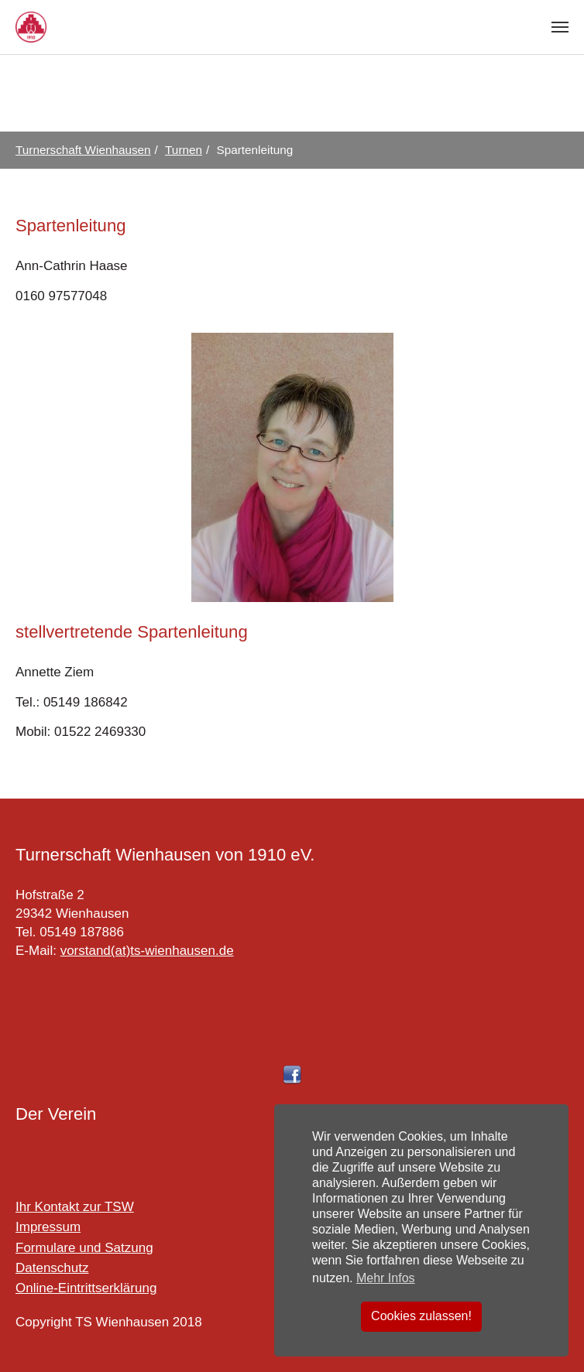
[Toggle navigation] (560, 27)
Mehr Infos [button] (385, 1278)
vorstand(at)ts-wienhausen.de (147, 950)
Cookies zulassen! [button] (421, 1315)
